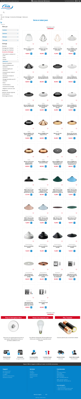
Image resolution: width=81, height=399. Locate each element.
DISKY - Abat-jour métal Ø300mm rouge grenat (57, 218)
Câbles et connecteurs (21, 14)
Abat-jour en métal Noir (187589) (57, 247)
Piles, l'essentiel (67, 318)
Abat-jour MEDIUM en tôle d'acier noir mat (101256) (58, 77)
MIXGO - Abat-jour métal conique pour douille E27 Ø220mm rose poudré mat (29, 219)
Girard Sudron (43, 47)
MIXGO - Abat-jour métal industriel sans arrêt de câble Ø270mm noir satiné (29, 191)
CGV (46, 394)
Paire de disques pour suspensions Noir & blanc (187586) (29, 275)
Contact (31, 377)
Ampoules (3, 14)
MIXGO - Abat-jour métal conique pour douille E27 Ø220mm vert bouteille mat (57, 191)
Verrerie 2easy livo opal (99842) (43, 303)
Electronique (36, 14)
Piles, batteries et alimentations (63, 14)
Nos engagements (6, 372)
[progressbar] (50, 28)
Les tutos (31, 371)
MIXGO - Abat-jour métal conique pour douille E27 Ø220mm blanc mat (43, 219)
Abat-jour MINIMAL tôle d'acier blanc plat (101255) (72, 77)
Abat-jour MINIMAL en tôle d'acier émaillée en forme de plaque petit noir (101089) (58, 163)
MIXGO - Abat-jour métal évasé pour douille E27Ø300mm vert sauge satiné (43, 191)
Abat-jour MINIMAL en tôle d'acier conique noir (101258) (29, 78)
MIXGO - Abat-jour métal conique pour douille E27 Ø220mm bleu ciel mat (72, 191)
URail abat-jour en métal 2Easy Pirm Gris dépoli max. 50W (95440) (72, 275)
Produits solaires (4, 16)
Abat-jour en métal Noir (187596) (43, 247)
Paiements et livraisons (7, 377)
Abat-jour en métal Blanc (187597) (28, 247)
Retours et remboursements (8, 375)
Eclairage (29, 14)
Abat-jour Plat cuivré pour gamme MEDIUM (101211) (72, 134)
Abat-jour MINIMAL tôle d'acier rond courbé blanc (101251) (72, 106)
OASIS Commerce (43, 397)
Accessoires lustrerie (11, 14)
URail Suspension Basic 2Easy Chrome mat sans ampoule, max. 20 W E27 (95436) (28, 304)
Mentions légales (38, 394)
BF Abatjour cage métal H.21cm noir (43, 49)
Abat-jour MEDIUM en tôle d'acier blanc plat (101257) (43, 77)
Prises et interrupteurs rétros (13, 318)
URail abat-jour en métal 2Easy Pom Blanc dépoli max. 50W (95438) (57, 275)
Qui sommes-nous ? (7, 371)
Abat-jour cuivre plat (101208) (57, 134)
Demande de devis (33, 375)
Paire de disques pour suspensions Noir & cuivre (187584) (43, 275)
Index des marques (34, 374)
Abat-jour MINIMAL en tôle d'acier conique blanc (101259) (72, 50)
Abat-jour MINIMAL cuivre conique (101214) (43, 134)
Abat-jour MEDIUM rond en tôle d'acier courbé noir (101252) (57, 106)
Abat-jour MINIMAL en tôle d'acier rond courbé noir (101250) (29, 134)
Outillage (52, 14)
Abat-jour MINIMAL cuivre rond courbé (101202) (43, 162)
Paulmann (57, 272)
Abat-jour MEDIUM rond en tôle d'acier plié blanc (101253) (43, 106)
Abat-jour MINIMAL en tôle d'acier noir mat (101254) (29, 106)
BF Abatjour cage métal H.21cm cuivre (57, 49)
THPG (29, 47)
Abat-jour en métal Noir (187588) (72, 247)
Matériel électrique (44, 14)
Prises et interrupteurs (75, 14)
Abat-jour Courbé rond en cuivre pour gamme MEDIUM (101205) (29, 163)
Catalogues (32, 372)
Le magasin (5, 374)
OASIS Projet (37, 397)
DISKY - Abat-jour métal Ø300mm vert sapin (72, 218)
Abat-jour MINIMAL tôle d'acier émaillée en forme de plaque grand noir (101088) (72, 163)
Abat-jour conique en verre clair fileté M (29, 49)
